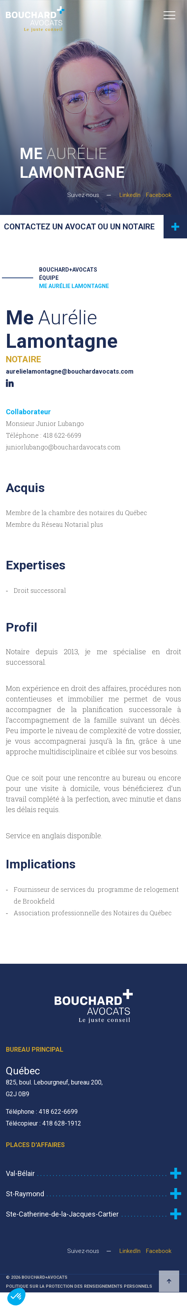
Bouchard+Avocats (68, 270)
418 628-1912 (61, 1123)
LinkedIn (130, 195)
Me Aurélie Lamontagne (74, 286)
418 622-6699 (62, 435)
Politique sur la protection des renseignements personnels (79, 1286)
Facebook (158, 195)
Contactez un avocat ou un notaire (95, 226)
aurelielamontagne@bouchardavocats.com (70, 371)
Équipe (49, 278)
